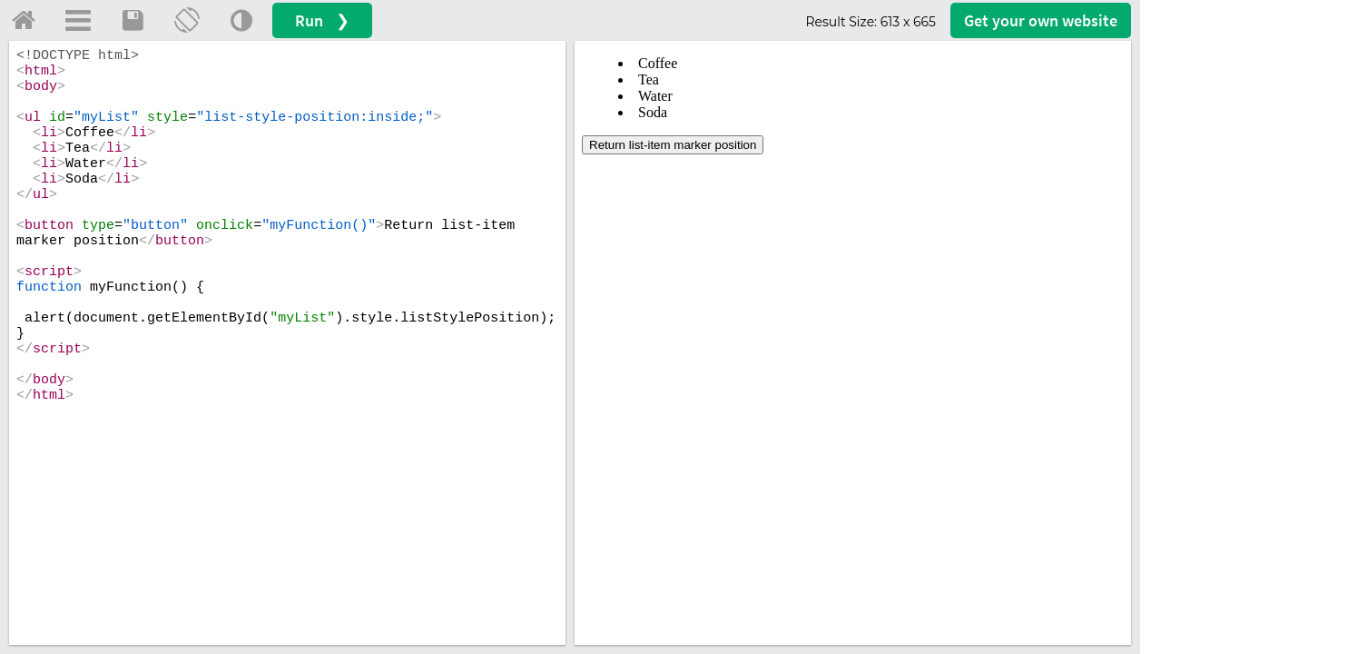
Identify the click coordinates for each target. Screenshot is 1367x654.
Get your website (1040, 20)
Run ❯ (322, 20)
